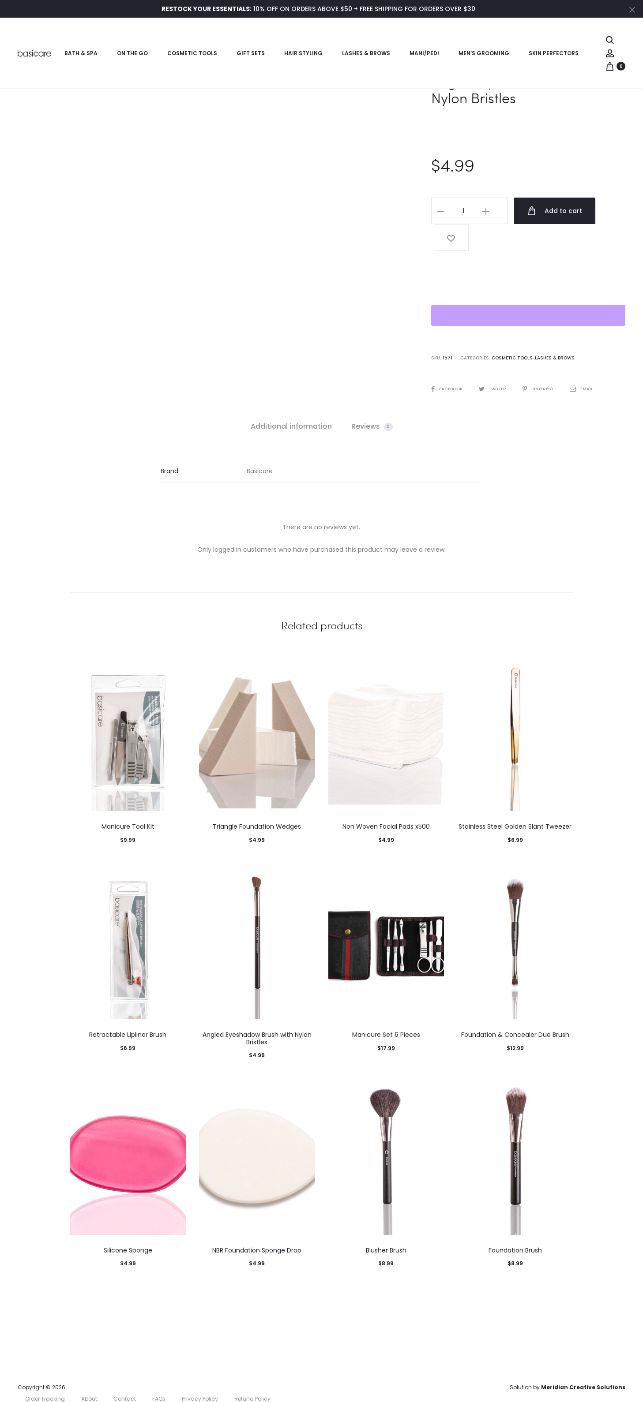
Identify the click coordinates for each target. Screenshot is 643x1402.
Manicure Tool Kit (128, 798)
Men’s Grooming (484, 53)
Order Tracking (45, 1371)
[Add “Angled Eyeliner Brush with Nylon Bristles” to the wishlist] (607, 211)
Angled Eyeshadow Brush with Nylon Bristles (257, 1010)
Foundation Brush (515, 1222)
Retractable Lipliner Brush (127, 1006)
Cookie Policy (42, 1382)
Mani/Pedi (424, 53)
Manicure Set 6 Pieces (386, 1006)
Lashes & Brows (366, 53)
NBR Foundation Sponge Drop (256, 1222)
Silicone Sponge (128, 1222)
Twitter (495, 361)
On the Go (132, 53)
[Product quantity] (463, 211)
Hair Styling (303, 53)
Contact (124, 1371)
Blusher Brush (386, 1222)
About (89, 1371)
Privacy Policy (200, 1371)
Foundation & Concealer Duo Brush (515, 1006)
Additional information (291, 398)
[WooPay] (528, 287)
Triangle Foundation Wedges (257, 798)
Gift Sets (251, 53)
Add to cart (548, 210)
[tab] (291, 399)
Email (588, 361)
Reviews (372, 398)
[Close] (632, 9)
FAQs (158, 1371)
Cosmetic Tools (192, 53)
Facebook (447, 361)
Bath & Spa (81, 53)
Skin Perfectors (554, 53)
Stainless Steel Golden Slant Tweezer (515, 798)
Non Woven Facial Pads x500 (386, 798)
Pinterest (543, 361)
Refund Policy (252, 1371)
